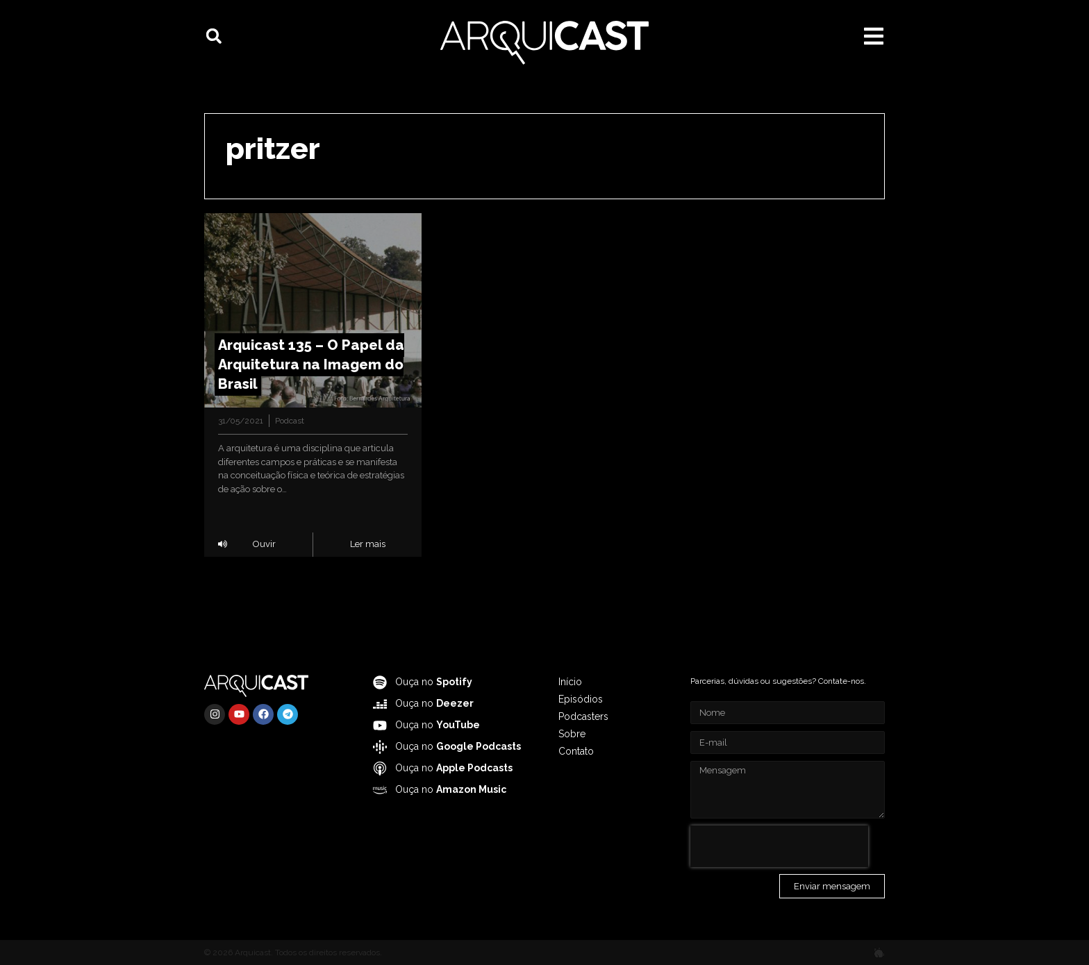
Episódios (580, 699)
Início (570, 681)
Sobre (571, 733)
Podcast (289, 421)
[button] (214, 36)
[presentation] (779, 846)
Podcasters (583, 716)
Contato (576, 751)
